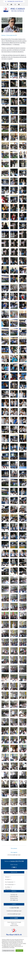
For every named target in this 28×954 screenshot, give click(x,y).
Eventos (3, 35)
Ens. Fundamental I (10, 882)
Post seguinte (14, 852)
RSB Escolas (14, 924)
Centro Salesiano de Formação (14, 922)
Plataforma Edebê (14, 925)
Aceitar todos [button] (19, 950)
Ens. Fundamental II (10, 884)
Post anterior (14, 848)
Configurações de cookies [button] (8, 950)
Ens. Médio (8, 887)
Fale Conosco (8, 889)
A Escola (7, 877)
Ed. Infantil (8, 879)
